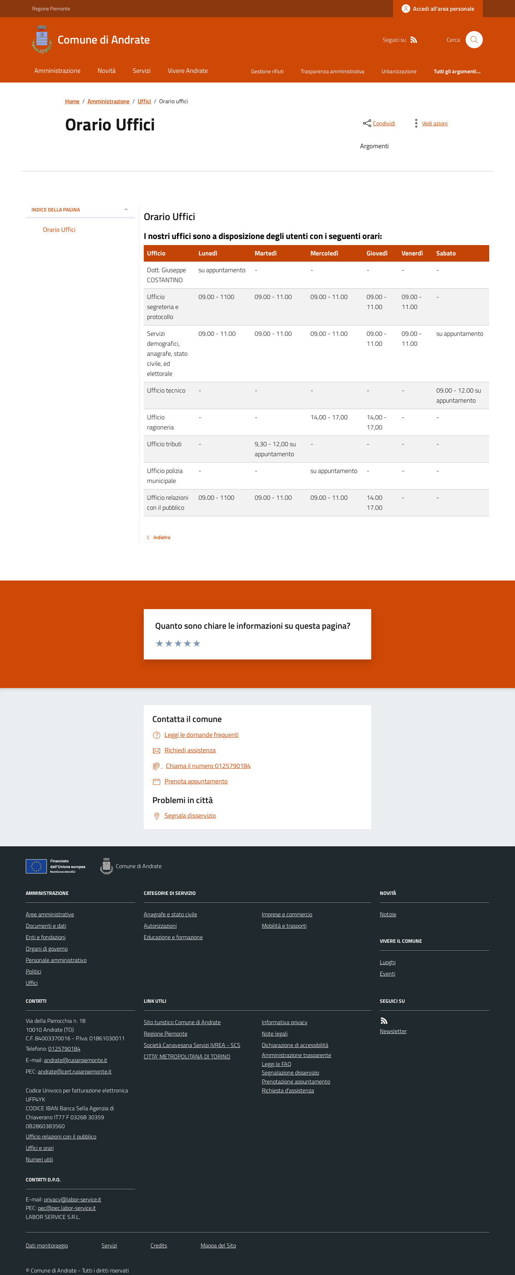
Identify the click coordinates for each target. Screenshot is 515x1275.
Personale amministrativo (56, 960)
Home (72, 101)
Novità (107, 70)
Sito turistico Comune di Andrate (182, 1022)
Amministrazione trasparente (296, 1055)
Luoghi (388, 962)
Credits (159, 1245)
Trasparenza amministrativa (332, 71)
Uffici (144, 101)
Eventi (387, 973)
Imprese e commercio (287, 914)
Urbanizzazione (399, 71)
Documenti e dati (46, 925)
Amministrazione (57, 70)
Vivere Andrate (188, 70)
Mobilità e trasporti (284, 925)
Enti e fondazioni (45, 937)
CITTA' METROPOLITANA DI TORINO (187, 1056)
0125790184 (64, 1048)
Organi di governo (47, 948)
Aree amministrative (50, 914)
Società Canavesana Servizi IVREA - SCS (192, 1045)
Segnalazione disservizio (290, 1072)
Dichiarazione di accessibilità (295, 1045)
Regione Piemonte (51, 8)
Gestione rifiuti (267, 71)
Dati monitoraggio (47, 1245)
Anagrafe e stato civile (170, 914)
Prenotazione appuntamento (296, 1081)
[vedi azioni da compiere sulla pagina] (429, 123)
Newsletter (393, 1031)
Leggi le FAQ (276, 1064)
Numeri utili (39, 1159)
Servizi (142, 70)
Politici (33, 971)
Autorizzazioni (160, 925)
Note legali (275, 1033)
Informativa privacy (285, 1022)
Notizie (388, 914)
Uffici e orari (40, 1148)
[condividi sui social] (378, 123)
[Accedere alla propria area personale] (438, 8)
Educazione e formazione (173, 937)
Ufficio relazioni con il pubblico (61, 1136)
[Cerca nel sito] (471, 39)
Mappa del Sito (218, 1245)
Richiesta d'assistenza (288, 1090)
